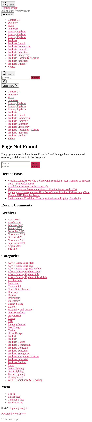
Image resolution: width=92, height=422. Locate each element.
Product (12, 336)
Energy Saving (15, 303)
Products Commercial (19, 46)
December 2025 (16, 231)
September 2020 (16, 243)
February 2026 (15, 225)
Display (12, 295)
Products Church (16, 43)
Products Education (18, 52)
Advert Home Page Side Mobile (24, 268)
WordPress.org (15, 402)
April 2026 (13, 219)
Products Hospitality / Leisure (23, 57)
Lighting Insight (9, 8)
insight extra (14, 315)
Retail (11, 365)
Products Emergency (19, 55)
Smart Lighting (16, 368)
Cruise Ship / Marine (19, 289)
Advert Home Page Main (21, 262)
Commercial (14, 286)
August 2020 (14, 246)
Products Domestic (18, 49)
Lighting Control (16, 324)
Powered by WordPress (13, 413)
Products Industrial (18, 60)
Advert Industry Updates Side (23, 274)
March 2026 (14, 222)
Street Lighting (16, 371)
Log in (11, 393)
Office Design (15, 333)
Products (12, 40)
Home (11, 25)
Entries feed (14, 396)
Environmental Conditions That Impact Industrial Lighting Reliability (44, 198)
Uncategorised (15, 377)
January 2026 (15, 228)
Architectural (15, 280)
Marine (11, 330)
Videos (11, 66)
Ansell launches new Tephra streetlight (28, 186)
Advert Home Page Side (20, 265)
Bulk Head (13, 283)
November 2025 (16, 234)
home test (13, 28)
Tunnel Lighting (16, 374)
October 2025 (15, 237)
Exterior (12, 306)
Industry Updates (17, 31)
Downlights (14, 297)
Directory (13, 22)
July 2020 (13, 248)
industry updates (16, 312)
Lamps (11, 318)
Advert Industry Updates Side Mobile (27, 277)
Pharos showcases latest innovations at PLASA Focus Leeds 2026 (42, 189)
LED (10, 321)
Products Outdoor (17, 63)
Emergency (14, 300)
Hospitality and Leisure (20, 309)
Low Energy (14, 327)
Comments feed (16, 399)
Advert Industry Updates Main (24, 271)
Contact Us (14, 19)
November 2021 (16, 240)
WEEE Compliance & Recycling (25, 380)
